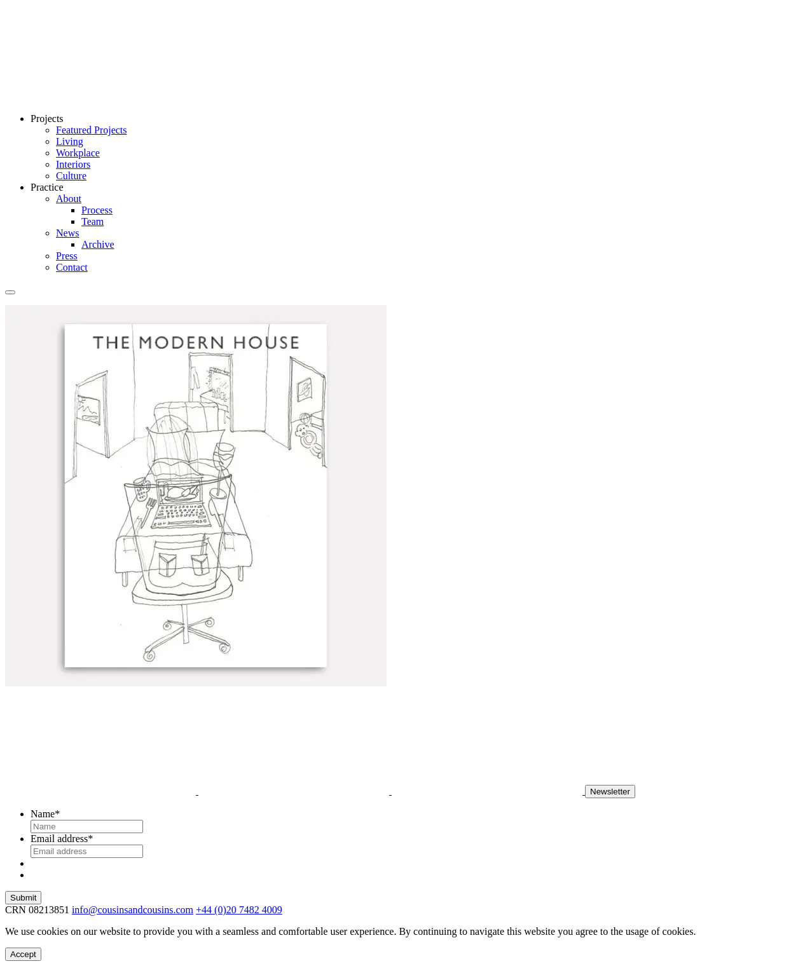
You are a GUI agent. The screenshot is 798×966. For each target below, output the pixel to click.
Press (67, 255)
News (67, 233)
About (68, 198)
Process (97, 210)
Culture (71, 175)
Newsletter (610, 791)
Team (92, 221)
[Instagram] (101, 791)
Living (69, 141)
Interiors (73, 164)
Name (45, 813)
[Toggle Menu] (10, 292)
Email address (62, 838)
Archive (97, 244)
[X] (488, 791)
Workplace (78, 152)
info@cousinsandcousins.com (132, 909)
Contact (72, 267)
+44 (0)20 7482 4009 (239, 909)
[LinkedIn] (295, 791)
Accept (23, 954)
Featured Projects (91, 130)
